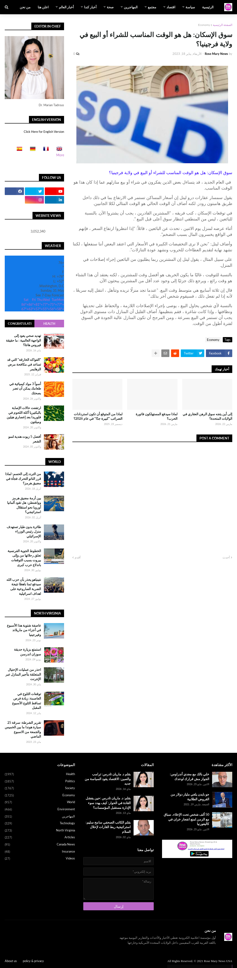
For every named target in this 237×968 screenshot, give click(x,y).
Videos (40, 858)
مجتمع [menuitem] (152, 7)
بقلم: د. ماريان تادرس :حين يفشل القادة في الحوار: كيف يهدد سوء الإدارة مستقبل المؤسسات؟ (108, 802)
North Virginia (40, 830)
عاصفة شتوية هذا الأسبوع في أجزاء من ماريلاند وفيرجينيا (24, 630)
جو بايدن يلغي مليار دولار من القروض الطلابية (190, 796)
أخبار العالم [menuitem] (66, 7)
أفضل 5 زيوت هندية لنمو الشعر (24, 438)
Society (40, 788)
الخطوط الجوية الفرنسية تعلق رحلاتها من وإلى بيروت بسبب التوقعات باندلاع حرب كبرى (24, 558)
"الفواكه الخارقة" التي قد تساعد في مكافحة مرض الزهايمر (24, 364)
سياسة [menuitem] (190, 7)
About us (11, 961)
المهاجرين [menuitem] (131, 7)
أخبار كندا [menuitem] (90, 7)
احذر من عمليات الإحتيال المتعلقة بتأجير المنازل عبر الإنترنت (23, 674)
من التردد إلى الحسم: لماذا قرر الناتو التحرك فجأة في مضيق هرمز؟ (23, 478)
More (60, 155)
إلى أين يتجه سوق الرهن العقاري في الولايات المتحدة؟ (207, 416)
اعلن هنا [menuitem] (43, 7)
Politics (40, 781)
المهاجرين (40, 816)
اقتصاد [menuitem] (171, 7)
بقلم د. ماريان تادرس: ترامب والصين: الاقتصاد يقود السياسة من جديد (108, 778)
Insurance (40, 851)
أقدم (78, 557)
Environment (40, 809)
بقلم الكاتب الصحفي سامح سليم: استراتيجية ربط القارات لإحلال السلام (108, 827)
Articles (40, 837)
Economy (204, 25)
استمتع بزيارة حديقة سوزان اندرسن (27, 651)
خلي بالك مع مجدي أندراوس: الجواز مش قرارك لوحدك (189, 776)
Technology (40, 823)
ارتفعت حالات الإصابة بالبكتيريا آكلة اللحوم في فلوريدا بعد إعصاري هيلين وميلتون (24, 415)
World (40, 802)
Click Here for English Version (44, 132)
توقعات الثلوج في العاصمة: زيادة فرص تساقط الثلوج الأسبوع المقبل (26, 701)
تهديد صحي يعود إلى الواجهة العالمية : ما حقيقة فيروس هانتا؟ (23, 340)
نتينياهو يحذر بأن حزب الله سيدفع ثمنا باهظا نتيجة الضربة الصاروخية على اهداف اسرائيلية (23, 586)
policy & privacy (33, 961)
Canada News (40, 844)
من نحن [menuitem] (25, 7)
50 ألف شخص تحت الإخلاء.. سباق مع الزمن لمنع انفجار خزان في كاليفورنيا (186, 819)
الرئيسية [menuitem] (208, 7)
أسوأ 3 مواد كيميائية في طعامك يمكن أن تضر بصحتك (25, 388)
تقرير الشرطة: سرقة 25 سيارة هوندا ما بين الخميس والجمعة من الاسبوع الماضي (23, 729)
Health (49, 323)
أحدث (226, 557)
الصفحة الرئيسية (222, 25)
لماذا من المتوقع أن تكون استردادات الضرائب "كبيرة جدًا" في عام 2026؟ (98, 416)
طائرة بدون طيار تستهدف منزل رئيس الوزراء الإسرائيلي (24, 531)
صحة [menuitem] (110, 7)
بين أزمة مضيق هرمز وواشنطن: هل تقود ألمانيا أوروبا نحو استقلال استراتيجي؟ (24, 505)
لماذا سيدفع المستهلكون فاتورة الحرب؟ (156, 416)
